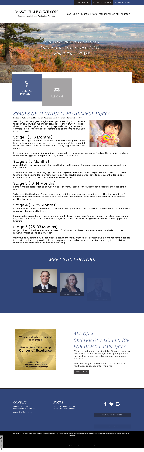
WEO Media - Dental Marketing (85, 433)
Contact (125, 14)
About (76, 14)
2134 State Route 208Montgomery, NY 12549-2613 (24, 407)
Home (68, 14)
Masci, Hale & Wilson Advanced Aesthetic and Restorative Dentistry (50, 433)
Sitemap (72, 435)
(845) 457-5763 (25, 412)
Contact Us (81, 377)
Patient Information (109, 14)
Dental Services (89, 14)
